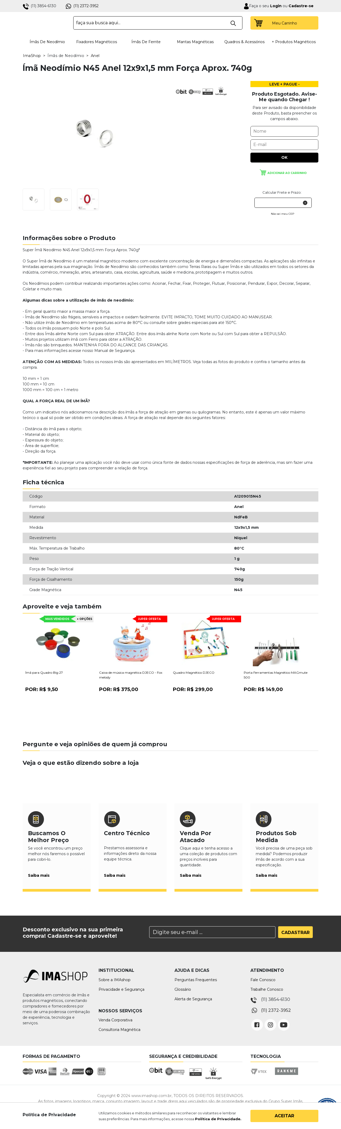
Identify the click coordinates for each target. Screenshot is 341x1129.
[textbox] (157, 23)
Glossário (182, 989)
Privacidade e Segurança (121, 989)
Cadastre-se (301, 5)
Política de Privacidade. (218, 1119)
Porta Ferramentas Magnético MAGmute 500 (275, 675)
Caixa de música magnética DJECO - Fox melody (130, 675)
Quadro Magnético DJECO (193, 673)
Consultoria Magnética (119, 1029)
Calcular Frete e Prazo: (282, 192)
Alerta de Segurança (193, 999)
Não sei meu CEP (282, 214)
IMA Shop (44, 23)
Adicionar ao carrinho (287, 173)
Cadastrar (295, 932)
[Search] (212, 932)
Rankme (286, 1076)
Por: (41, 689)
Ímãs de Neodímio (47, 41)
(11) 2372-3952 (86, 5)
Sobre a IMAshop (115, 979)
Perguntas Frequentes (195, 979)
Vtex (260, 1076)
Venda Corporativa (115, 1020)
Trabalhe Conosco (266, 989)
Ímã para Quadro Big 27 (44, 673)
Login (275, 5)
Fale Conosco (262, 979)
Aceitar (284, 1115)
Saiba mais (39, 875)
